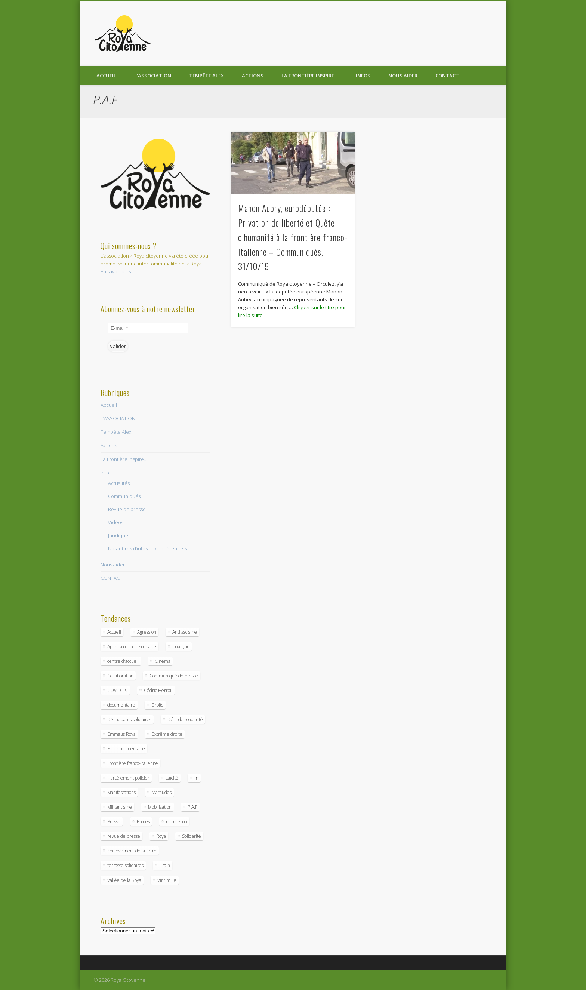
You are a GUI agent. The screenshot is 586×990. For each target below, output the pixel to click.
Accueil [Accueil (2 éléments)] (114, 632)
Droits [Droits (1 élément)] (157, 705)
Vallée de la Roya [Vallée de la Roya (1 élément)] (124, 880)
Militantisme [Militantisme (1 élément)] (119, 807)
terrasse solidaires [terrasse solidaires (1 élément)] (125, 865)
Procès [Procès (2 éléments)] (143, 821)
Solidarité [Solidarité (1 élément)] (191, 836)
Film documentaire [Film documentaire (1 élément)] (126, 748)
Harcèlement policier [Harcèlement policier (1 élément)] (128, 778)
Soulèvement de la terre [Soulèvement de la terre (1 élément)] (132, 851)
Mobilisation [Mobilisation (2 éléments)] (160, 807)
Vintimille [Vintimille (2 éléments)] (166, 880)
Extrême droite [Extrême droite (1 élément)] (167, 734)
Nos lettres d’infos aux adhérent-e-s (147, 548)
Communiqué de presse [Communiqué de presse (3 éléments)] (173, 676)
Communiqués (124, 496)
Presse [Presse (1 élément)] (114, 821)
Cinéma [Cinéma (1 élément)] (162, 661)
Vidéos (115, 522)
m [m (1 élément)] (196, 778)
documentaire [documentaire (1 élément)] (121, 705)
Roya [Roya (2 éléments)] (161, 836)
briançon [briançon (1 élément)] (180, 646)
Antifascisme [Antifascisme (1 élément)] (184, 632)
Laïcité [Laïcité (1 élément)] (172, 778)
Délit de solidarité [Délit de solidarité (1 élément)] (185, 719)
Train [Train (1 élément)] (165, 865)
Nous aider (402, 75)
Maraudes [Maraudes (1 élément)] (162, 792)
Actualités (119, 483)
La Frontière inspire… (309, 75)
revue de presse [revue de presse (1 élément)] (123, 836)
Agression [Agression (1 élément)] (146, 632)
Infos (363, 75)
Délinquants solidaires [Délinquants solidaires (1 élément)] (129, 719)
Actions (252, 75)
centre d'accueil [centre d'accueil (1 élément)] (123, 661)
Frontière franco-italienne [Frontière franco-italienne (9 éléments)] (132, 763)
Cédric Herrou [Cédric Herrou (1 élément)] (158, 690)
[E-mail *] (148, 328)
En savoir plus (116, 271)
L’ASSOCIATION (152, 75)
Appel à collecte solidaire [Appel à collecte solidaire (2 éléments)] (131, 646)
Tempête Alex (206, 75)
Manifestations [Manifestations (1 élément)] (121, 792)
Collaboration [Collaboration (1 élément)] (120, 676)
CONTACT (447, 75)
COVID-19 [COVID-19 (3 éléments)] (117, 690)
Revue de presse (127, 509)
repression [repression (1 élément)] (176, 821)
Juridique (118, 535)
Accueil (106, 75)
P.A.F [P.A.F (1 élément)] (192, 807)
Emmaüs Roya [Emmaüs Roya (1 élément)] (121, 734)
